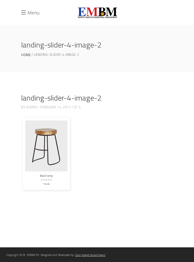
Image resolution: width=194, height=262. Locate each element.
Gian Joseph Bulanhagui (90, 255)
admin (31, 107)
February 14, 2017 (55, 107)
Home (26, 55)
